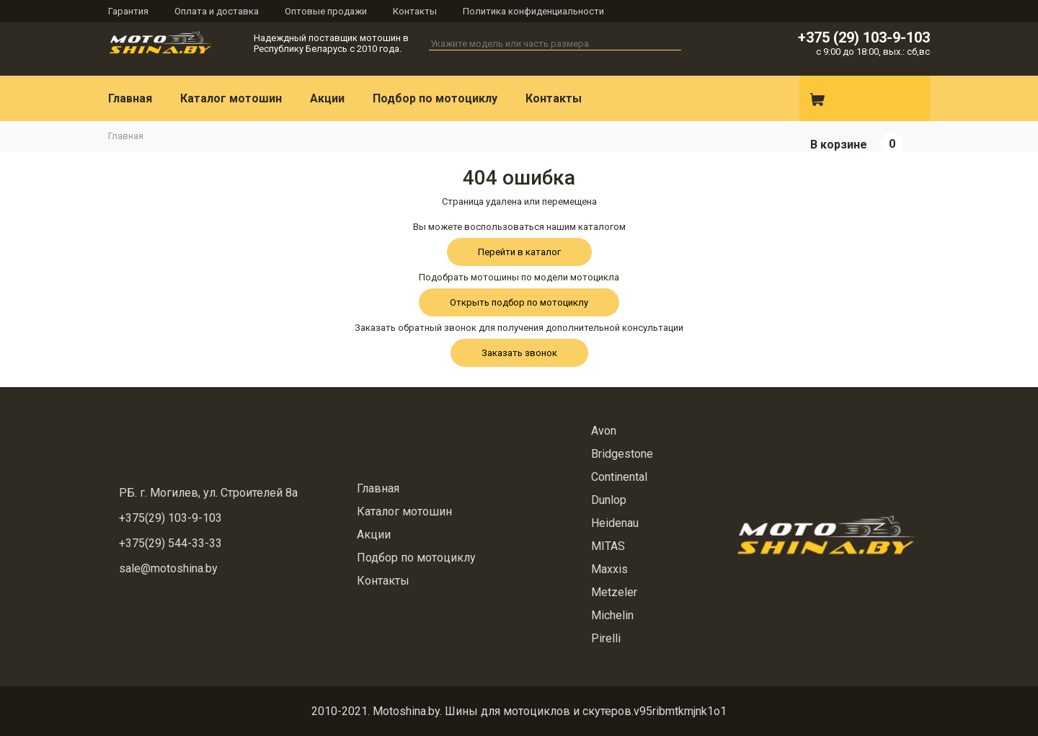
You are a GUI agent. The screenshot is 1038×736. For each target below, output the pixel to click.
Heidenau (615, 523)
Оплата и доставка (216, 11)
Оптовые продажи (326, 11)
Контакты (415, 11)
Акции (327, 98)
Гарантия (128, 11)
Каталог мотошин (231, 98)
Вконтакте (730, 98)
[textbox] (555, 43)
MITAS (608, 546)
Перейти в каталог (519, 252)
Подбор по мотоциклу (435, 98)
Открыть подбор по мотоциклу (519, 302)
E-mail (768, 98)
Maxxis (609, 569)
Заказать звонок (519, 352)
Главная (130, 98)
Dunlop (608, 500)
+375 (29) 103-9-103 (864, 37)
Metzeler (614, 592)
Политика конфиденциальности (533, 11)
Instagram (692, 98)
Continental (619, 477)
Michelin (612, 615)
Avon (603, 431)
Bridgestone (622, 454)
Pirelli (606, 638)
